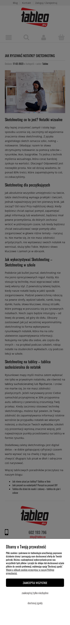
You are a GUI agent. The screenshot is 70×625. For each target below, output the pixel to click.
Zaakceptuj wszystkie (35, 583)
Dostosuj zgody (35, 603)
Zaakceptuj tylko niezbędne (35, 593)
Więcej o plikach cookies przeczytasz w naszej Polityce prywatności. (30, 571)
